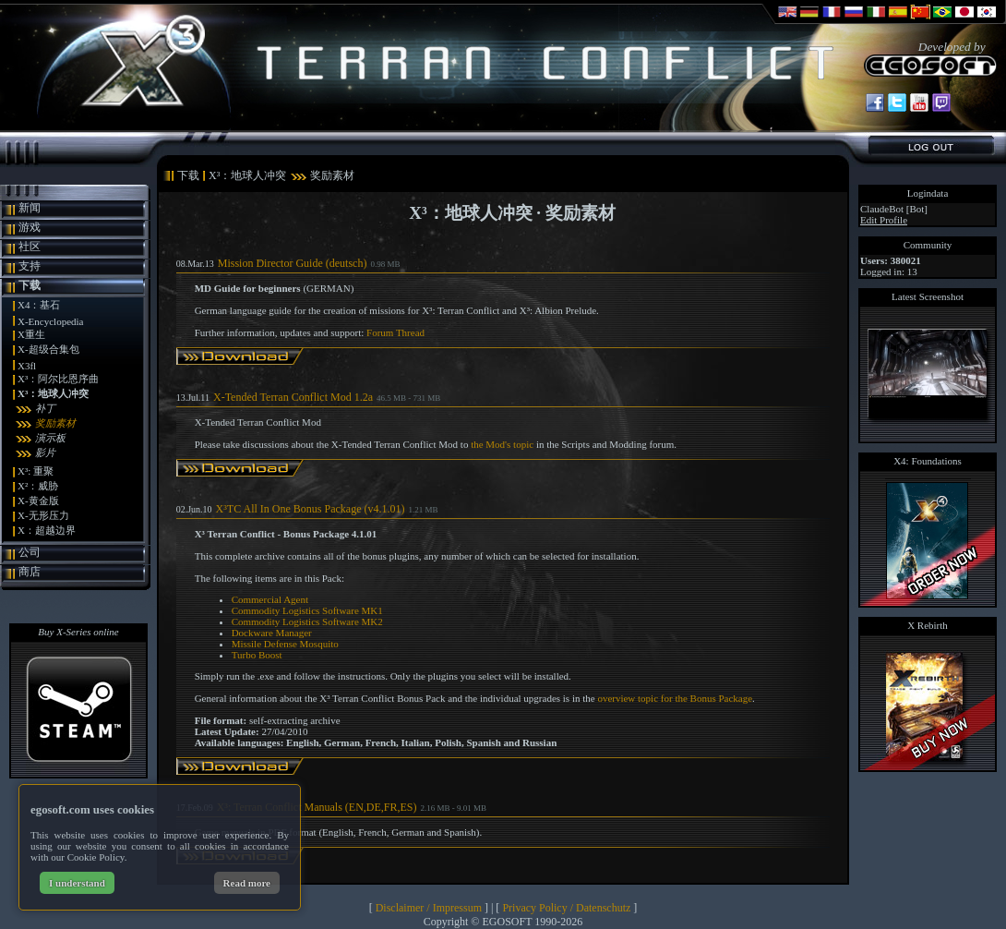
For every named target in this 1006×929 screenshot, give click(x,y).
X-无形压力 (43, 515)
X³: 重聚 (36, 471)
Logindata (928, 193)
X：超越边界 (47, 530)
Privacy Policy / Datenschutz (566, 907)
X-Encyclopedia (50, 321)
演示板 (50, 437)
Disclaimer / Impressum (429, 907)
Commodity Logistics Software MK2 (307, 621)
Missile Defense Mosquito (285, 643)
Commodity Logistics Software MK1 (307, 610)
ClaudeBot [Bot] (894, 208)
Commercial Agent (270, 599)
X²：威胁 (38, 485)
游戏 (29, 227)
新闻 (29, 207)
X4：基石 (39, 304)
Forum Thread (395, 332)
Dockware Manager (272, 632)
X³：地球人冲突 (53, 393)
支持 (29, 265)
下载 (29, 285)
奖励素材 (55, 422)
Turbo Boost (257, 654)
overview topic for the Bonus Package (674, 698)
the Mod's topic (502, 444)
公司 (29, 552)
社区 (29, 246)
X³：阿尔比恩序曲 (58, 378)
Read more (246, 882)
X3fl (27, 365)
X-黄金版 (38, 500)
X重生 (31, 334)
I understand (77, 882)
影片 (45, 452)
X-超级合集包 (48, 349)
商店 (29, 571)
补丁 (45, 408)
